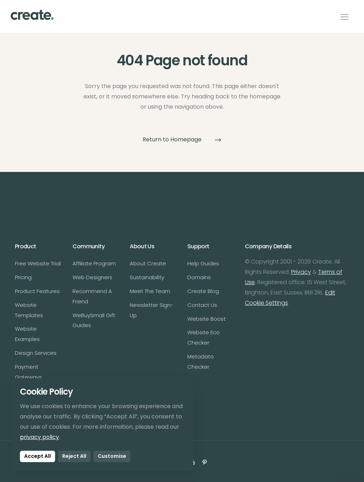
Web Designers (92, 277)
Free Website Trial (38, 263)
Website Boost (206, 319)
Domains (199, 277)
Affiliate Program (94, 263)
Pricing (23, 277)
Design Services (36, 353)
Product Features (37, 291)
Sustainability (147, 277)
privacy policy (39, 437)
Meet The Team (150, 291)
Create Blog (203, 291)
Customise (112, 456)
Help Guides (203, 263)
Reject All (74, 456)
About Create (148, 263)
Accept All (37, 456)
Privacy (301, 272)
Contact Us (202, 305)
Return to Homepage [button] (182, 139)
